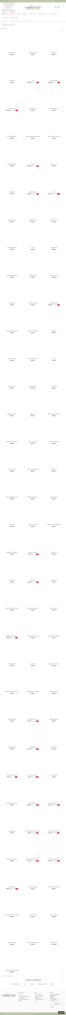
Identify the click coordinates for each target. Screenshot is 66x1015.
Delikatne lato (33, 414)
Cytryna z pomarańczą (54, 664)
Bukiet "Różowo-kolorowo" (54, 887)
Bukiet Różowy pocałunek (54, 136)
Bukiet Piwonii (12, 108)
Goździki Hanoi (12, 303)
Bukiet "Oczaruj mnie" (54, 859)
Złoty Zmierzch (12, 469)
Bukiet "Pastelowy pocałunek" (12, 691)
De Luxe (49, 14)
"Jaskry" (54, 192)
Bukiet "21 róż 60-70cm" (54, 803)
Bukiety (25, 14)
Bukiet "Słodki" (54, 386)
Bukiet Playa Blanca (54, 719)
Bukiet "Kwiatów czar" (33, 358)
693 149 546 (8, 5)
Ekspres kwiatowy (10, 13)
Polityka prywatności (39, 999)
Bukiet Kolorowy (12, 358)
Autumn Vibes (12, 524)
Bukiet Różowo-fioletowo (12, 552)
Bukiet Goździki (54, 747)
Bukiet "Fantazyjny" (33, 441)
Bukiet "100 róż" (54, 942)
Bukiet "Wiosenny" (54, 220)
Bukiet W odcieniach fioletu (12, 608)
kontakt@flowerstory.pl (8, 9)
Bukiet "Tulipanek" (33, 775)
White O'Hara (54, 552)
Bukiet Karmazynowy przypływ (54, 524)
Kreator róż (42, 14)
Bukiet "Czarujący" (54, 915)
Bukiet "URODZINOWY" (12, 136)
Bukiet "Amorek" (54, 608)
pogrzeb (5, 17)
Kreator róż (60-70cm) (54, 831)
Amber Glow (33, 580)
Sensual (33, 247)
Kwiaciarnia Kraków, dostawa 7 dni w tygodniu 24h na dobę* (33, 1)
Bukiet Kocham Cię (33, 803)
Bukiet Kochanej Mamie (33, 331)
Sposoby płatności (38, 996)
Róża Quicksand (12, 747)
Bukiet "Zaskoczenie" (54, 441)
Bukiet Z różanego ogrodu (54, 414)
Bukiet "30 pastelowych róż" (33, 942)
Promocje (55, 14)
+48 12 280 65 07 (53, 999)
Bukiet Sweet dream (12, 247)
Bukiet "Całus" (54, 469)
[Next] (63, 28)
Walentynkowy (12, 831)
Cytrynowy (33, 664)
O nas (10, 17)
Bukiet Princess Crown (33, 719)
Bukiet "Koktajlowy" (12, 942)
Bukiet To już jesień (33, 524)
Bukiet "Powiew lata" (12, 414)
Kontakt (57, 1004)
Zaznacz (4, 28)
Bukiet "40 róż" (33, 915)
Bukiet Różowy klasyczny (12, 803)
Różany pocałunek (33, 552)
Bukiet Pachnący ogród (12, 441)
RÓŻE (25, 984)
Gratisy (20, 1000)
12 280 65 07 (8, 7)
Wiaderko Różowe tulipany (33, 691)
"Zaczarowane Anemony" (12, 275)
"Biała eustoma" (32, 108)
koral (33, 80)
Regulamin (37, 997)
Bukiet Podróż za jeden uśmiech (33, 136)
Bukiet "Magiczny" (33, 192)
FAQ (35, 1000)
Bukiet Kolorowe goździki (12, 331)
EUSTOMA (32, 984)
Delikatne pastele (33, 220)
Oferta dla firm (21, 997)
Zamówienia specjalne (23, 996)
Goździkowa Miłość (54, 303)
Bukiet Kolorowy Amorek (33, 608)
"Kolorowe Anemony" (54, 275)
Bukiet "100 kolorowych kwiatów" (12, 915)
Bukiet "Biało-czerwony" (12, 859)
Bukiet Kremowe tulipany (54, 636)
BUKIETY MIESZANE (15, 984)
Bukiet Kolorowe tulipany (12, 636)
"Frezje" (54, 358)
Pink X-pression (54, 775)
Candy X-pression (54, 691)
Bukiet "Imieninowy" (12, 164)
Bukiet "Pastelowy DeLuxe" (12, 497)
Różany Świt (12, 580)
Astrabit (33, 1013)
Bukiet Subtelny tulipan (33, 636)
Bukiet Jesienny (54, 497)
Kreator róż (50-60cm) (12, 775)
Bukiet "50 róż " (12, 887)
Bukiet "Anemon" (33, 275)
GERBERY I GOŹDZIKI (42, 984)
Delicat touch (54, 164)
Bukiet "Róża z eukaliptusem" (33, 859)
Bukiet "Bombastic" (54, 108)
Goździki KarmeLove (33, 303)
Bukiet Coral (12, 80)
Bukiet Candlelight (12, 719)
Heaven (33, 164)
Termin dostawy (38, 994)
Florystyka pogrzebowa (23, 999)
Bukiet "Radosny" (33, 386)
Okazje (18, 14)
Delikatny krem (12, 664)
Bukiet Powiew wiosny (33, 497)
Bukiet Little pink (12, 52)
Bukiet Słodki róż (33, 52)
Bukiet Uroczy (54, 52)
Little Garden (12, 192)
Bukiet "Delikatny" (12, 220)
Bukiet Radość (54, 247)
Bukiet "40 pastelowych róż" (12, 970)
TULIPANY (52, 984)
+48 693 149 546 (53, 998)
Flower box (32, 14)
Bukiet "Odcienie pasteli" (33, 469)
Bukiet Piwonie (54, 80)
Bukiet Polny (54, 331)
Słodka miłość (33, 747)
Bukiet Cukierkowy (33, 887)
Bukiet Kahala (54, 580)
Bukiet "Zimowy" (12, 386)
